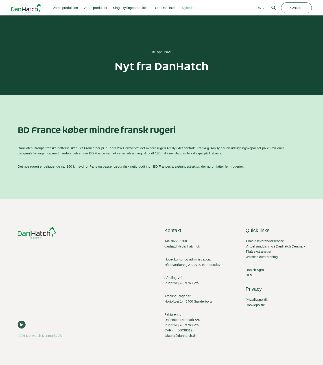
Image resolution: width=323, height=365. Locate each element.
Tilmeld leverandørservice (265, 241)
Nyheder (188, 8)
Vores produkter (95, 8)
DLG (249, 275)
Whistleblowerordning (262, 257)
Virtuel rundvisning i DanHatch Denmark (276, 246)
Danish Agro (255, 270)
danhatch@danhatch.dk (182, 246)
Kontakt (296, 7)
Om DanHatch (165, 8)
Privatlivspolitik (257, 299)
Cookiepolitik (255, 305)
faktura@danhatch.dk (180, 335)
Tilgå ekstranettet (258, 251)
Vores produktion (65, 8)
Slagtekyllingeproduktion (131, 8)
